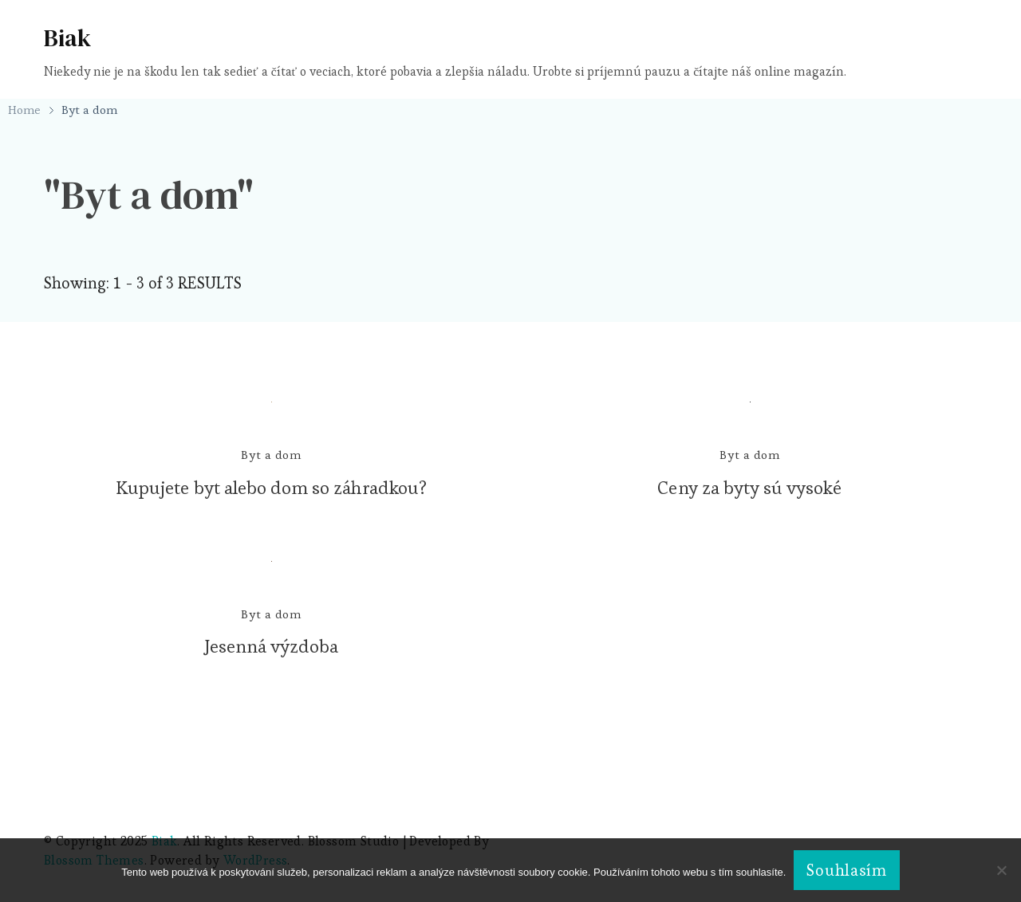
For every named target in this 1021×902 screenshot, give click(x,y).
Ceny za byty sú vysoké (749, 488)
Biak (67, 38)
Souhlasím (846, 870)
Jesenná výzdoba (271, 646)
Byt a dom (271, 454)
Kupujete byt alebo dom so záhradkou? (271, 488)
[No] (1001, 882)
